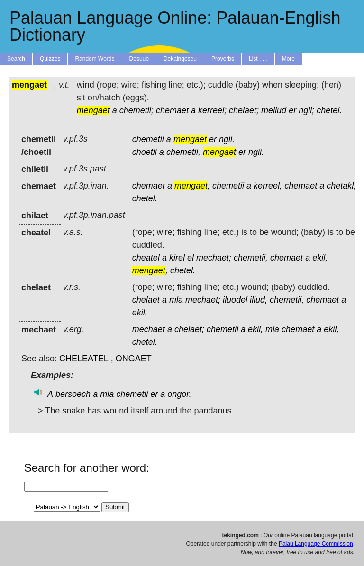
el (190, 257)
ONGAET (134, 358)
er (292, 110)
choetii (144, 152)
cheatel (146, 257)
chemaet (172, 110)
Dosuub (139, 58)
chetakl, (341, 185)
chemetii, (183, 152)
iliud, (258, 300)
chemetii (148, 139)
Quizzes (50, 58)
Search (16, 58)
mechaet (148, 329)
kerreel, (268, 185)
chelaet (146, 300)
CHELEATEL (84, 358)
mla (176, 300)
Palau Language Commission (316, 543)
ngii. (227, 139)
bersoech (73, 394)
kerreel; (212, 110)
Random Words (94, 58)
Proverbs (222, 58)
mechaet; (213, 257)
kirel (177, 257)
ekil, (320, 257)
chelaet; (244, 110)
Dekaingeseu (180, 58)
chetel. (329, 110)
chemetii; (136, 110)
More (288, 58)
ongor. (179, 394)
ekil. (139, 312)
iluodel (235, 300)
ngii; (306, 110)
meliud (273, 110)
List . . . (258, 58)
